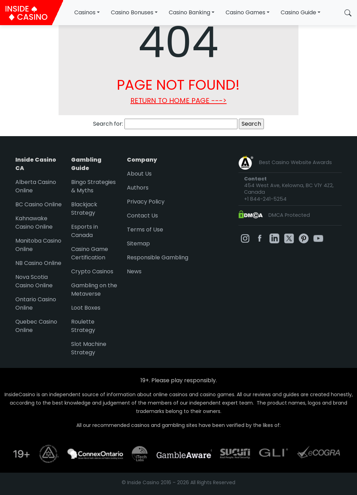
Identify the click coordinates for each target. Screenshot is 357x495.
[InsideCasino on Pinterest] (303, 238)
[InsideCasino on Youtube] (318, 238)
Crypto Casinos (92, 271)
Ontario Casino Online (35, 303)
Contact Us (142, 216)
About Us (139, 174)
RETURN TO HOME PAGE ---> (178, 100)
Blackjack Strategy (84, 208)
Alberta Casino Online (35, 186)
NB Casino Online (38, 263)
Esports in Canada (84, 231)
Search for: (108, 124)
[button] (348, 12)
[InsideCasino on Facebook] (259, 238)
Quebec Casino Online (36, 326)
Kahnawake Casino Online (34, 222)
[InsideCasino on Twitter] (289, 238)
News (134, 271)
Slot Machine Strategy (88, 348)
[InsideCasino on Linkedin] (274, 238)
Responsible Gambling (157, 257)
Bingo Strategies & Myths (93, 186)
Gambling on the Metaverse (94, 289)
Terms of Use (145, 230)
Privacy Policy (146, 202)
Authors (138, 188)
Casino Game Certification (89, 253)
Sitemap (138, 243)
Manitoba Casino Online (38, 245)
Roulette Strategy (83, 326)
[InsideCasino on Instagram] (245, 238)
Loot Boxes (85, 308)
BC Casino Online (38, 204)
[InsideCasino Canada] (31, 12)
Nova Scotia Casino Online (34, 281)
